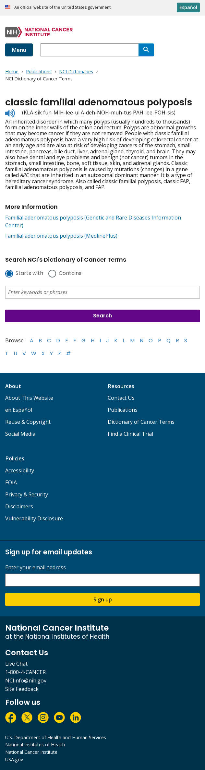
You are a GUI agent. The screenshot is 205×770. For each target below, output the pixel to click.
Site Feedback (22, 689)
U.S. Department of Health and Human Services (55, 737)
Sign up (102, 599)
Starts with (29, 273)
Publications (123, 409)
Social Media (20, 433)
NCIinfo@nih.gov (25, 680)
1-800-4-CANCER (25, 672)
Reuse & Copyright (28, 421)
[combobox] (90, 49)
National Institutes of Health (35, 744)
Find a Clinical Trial (130, 433)
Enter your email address (35, 567)
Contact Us (121, 397)
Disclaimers (19, 506)
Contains (70, 273)
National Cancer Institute (31, 752)
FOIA (11, 482)
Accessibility (19, 470)
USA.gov (14, 759)
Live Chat (16, 663)
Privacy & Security (26, 494)
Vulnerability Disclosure (34, 518)
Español (188, 7)
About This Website (29, 397)
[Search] (146, 49)
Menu (19, 49)
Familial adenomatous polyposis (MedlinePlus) (61, 235)
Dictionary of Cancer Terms (141, 421)
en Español (18, 409)
